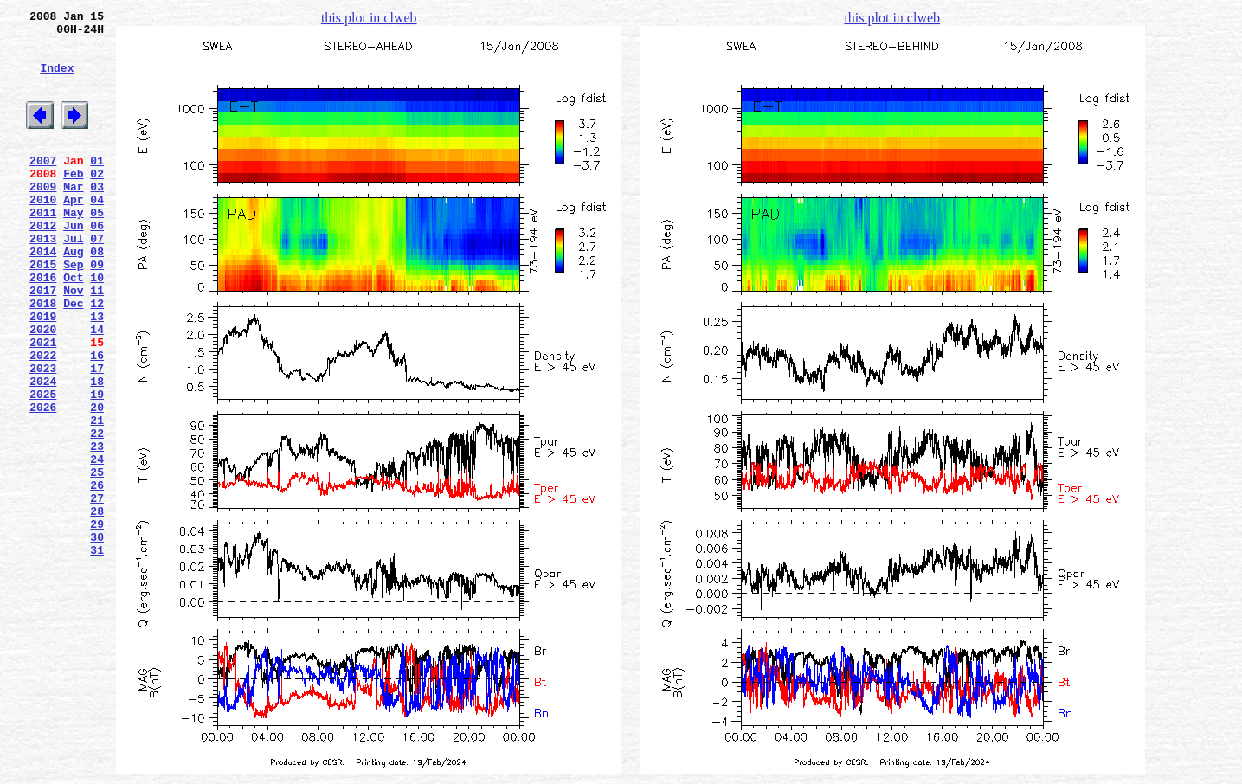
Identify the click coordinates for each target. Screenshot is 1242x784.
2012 (42, 264)
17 (97, 435)
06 (97, 264)
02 (97, 201)
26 (97, 575)
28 (97, 606)
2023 (42, 435)
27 (97, 591)
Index (57, 80)
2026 (42, 482)
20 (97, 482)
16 (97, 419)
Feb (73, 201)
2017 (42, 342)
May (73, 248)
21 (97, 497)
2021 (42, 404)
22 (97, 513)
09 (97, 310)
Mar (73, 217)
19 (97, 466)
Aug (73, 295)
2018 (42, 357)
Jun (73, 264)
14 (97, 388)
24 (97, 544)
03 (97, 217)
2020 (42, 388)
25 (97, 560)
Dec (73, 357)
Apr (73, 233)
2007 (42, 186)
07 (97, 279)
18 (97, 451)
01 (97, 186)
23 (97, 529)
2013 (42, 279)
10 (97, 326)
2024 (42, 451)
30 (97, 638)
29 (97, 622)
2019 (42, 373)
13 (97, 373)
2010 (42, 233)
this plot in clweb (369, 17)
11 (97, 342)
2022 (42, 419)
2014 (42, 295)
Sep (73, 310)
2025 (42, 466)
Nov (73, 342)
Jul (73, 279)
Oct (73, 326)
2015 (42, 310)
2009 (42, 217)
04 (97, 233)
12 (97, 357)
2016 (42, 326)
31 (97, 653)
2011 (42, 248)
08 (97, 295)
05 (97, 248)
